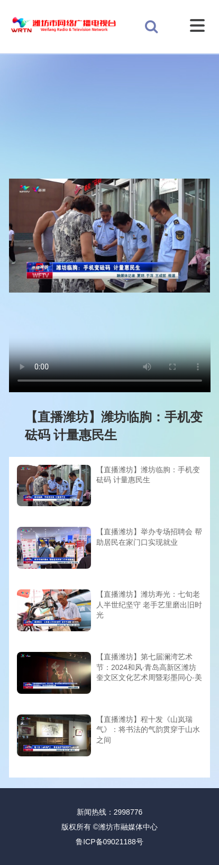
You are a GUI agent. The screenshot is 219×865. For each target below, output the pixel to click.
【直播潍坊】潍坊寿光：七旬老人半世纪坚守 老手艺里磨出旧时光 (149, 604)
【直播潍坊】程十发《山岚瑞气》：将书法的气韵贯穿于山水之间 (148, 729)
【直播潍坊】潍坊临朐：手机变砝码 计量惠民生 (148, 474)
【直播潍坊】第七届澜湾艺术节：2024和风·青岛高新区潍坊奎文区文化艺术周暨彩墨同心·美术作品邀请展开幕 (149, 668)
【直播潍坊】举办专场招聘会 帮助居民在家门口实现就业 (149, 536)
